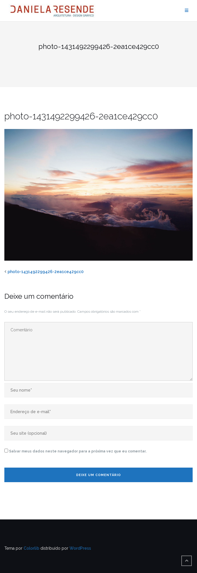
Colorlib (31, 548)
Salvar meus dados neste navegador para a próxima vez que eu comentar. (77, 451)
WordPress (80, 548)
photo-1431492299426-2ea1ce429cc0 (46, 271)
